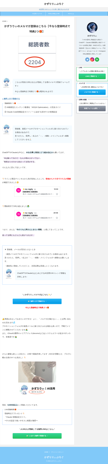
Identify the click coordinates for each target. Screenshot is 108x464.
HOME (46, 452)
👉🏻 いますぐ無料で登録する (37, 436)
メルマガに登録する (92, 92)
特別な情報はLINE (54, 13)
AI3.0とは (71, 13)
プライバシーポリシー (57, 452)
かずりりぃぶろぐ (54, 4)
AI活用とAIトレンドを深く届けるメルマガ (54, 9)
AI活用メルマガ (37, 13)
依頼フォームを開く (92, 108)
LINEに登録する (91, 76)
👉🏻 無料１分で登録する (37, 301)
